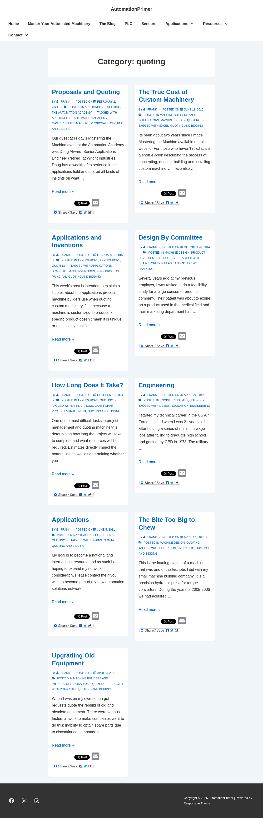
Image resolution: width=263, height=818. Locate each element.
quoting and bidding (186, 125)
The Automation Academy (72, 112)
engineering (200, 405)
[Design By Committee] (197, 247)
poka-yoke (68, 689)
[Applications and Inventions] (110, 255)
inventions (86, 271)
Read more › (62, 602)
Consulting (104, 535)
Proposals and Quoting (86, 91)
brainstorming (64, 271)
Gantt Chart (104, 405)
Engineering (156, 385)
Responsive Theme (197, 803)
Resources (217, 23)
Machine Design (173, 120)
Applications (180, 23)
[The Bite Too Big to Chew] (194, 537)
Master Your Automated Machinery (59, 24)
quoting (113, 107)
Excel (164, 125)
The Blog (107, 24)
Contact (19, 34)
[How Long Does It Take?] (110, 395)
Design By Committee (171, 237)
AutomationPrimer (131, 9)
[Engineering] (194, 395)
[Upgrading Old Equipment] (106, 673)
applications (62, 118)
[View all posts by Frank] (63, 101)
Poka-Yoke (82, 684)
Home (13, 24)
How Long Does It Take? (87, 385)
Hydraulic (186, 548)
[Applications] (106, 529)
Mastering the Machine (70, 123)
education (180, 405)
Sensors (148, 24)
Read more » (63, 192)
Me (184, 400)
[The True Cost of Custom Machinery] (193, 109)
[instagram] (36, 801)
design (164, 405)
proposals (100, 123)
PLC (128, 24)
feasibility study (177, 263)
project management (69, 411)
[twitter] (24, 801)
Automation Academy (90, 118)
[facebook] (11, 801)
